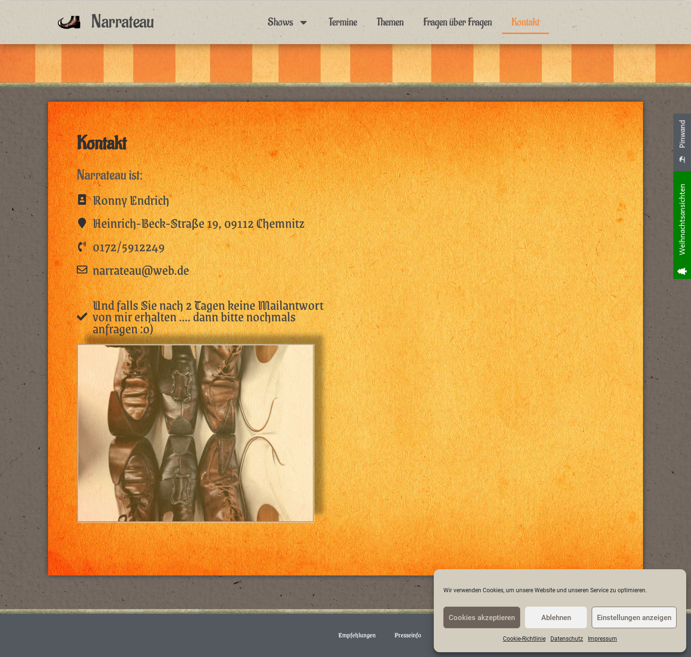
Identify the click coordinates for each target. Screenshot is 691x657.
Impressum (602, 638)
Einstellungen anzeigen (634, 617)
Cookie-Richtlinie (524, 638)
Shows (288, 22)
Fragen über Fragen (457, 22)
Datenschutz (566, 638)
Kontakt (525, 22)
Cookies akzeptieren (482, 617)
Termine (343, 22)
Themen (390, 22)
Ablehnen (556, 617)
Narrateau (122, 22)
